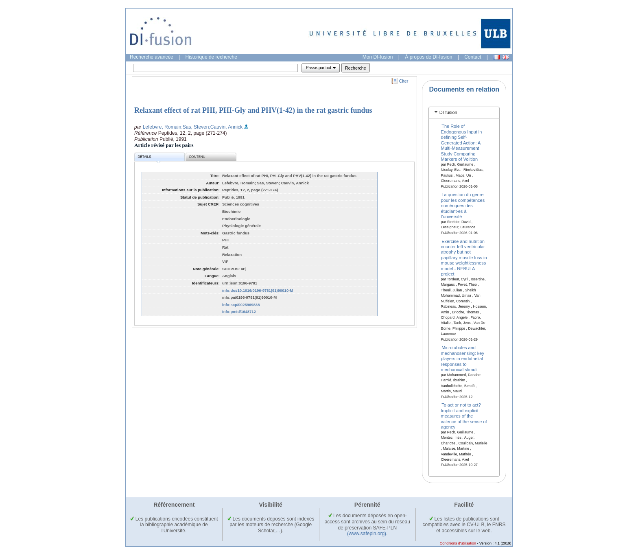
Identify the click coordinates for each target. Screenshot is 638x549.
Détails (151, 158)
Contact (472, 57)
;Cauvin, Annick (226, 127)
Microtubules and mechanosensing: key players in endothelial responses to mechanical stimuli (462, 358)
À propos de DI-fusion (428, 57)
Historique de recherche (211, 57)
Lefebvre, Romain (162, 127)
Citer (404, 81)
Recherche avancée (151, 57)
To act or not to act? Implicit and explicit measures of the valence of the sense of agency (464, 415)
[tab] (464, 112)
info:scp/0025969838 (241, 304)
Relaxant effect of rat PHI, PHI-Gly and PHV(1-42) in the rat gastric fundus (253, 110)
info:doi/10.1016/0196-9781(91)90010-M (257, 290)
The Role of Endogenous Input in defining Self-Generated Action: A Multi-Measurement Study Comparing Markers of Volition (461, 142)
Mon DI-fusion (378, 57)
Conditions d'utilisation (458, 543)
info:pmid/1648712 (239, 311)
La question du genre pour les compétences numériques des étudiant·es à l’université (463, 205)
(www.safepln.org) (366, 533)
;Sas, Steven (195, 127)
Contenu (197, 157)
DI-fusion (448, 112)
